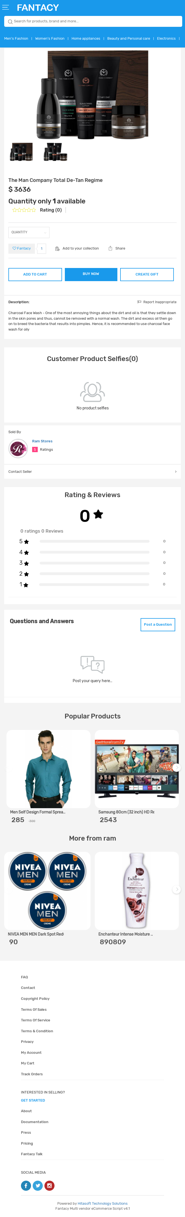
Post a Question (158, 624)
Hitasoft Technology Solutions (103, 1203)
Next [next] (177, 770)
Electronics (166, 38)
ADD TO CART (35, 274)
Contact (28, 988)
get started (33, 1100)
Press (26, 1132)
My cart (27, 1063)
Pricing (27, 1143)
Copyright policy (35, 999)
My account (31, 1052)
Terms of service (35, 1020)
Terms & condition (37, 1031)
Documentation (34, 1122)
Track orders (32, 1074)
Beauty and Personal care (128, 38)
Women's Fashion (50, 38)
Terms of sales (34, 1009)
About (26, 1111)
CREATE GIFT (147, 274)
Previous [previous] (9, 770)
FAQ (24, 977)
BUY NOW (91, 274)
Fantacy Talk (31, 1154)
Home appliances (86, 38)
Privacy (27, 1042)
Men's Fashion (16, 38)
